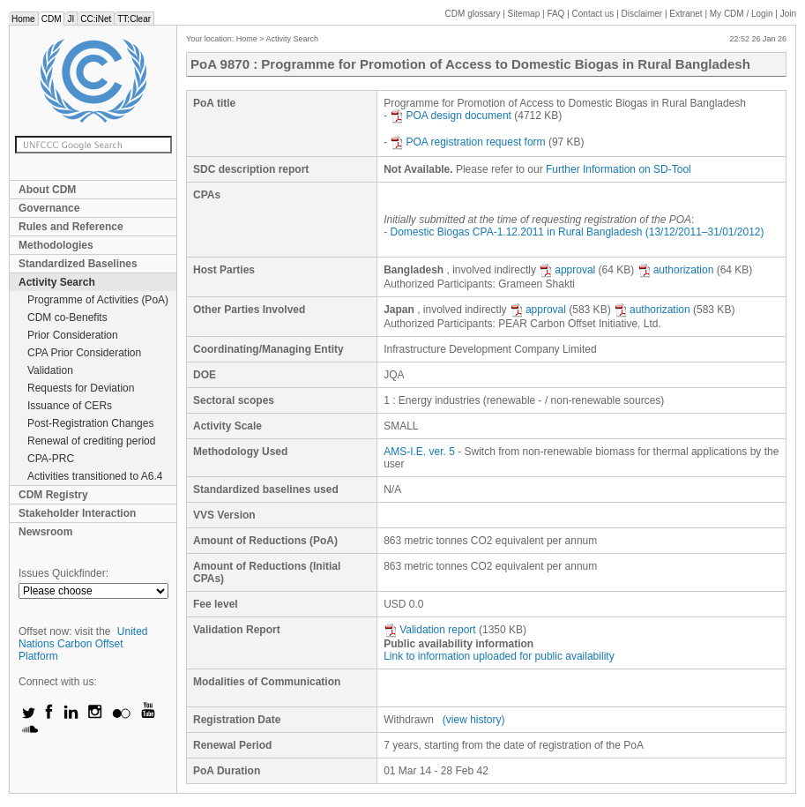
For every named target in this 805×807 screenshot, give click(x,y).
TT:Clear (134, 19)
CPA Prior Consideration (84, 353)
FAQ (555, 14)
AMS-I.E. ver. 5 (419, 451)
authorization (675, 270)
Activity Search (57, 282)
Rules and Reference (71, 226)
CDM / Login (742, 14)
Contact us (593, 14)
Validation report (430, 630)
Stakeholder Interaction (77, 513)
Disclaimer (642, 14)
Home (23, 19)
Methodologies (56, 245)
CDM (51, 19)
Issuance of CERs (69, 406)
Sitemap (524, 14)
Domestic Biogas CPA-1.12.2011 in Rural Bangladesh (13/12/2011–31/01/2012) (577, 232)
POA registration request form (467, 142)
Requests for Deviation (80, 388)
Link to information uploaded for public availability (499, 656)
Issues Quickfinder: (63, 573)
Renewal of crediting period (91, 441)
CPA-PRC (50, 458)
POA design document (450, 115)
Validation (50, 370)
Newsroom (45, 532)
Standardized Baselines (78, 264)
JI (70, 19)
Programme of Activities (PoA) (97, 300)
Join (788, 14)
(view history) (474, 720)
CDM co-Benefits (67, 317)
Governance (49, 208)
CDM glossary (473, 14)
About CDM (47, 189)
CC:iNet (95, 19)
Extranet (685, 14)
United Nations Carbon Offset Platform (83, 643)
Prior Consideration (72, 335)
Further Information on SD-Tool (618, 169)
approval (567, 270)
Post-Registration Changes (90, 423)
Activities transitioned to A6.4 (94, 476)
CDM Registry (53, 495)
